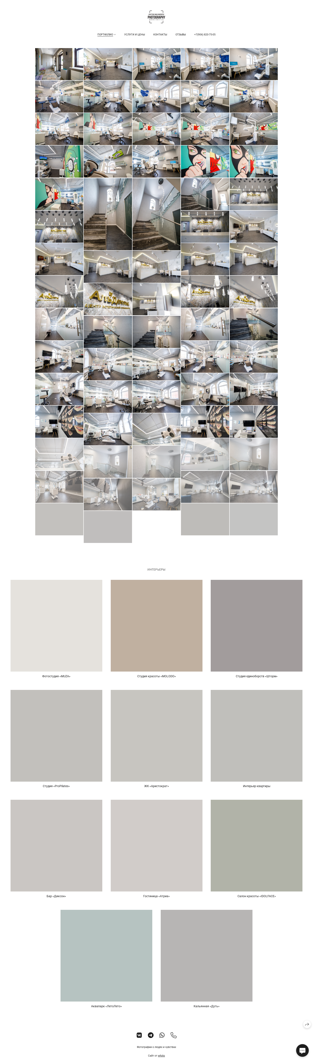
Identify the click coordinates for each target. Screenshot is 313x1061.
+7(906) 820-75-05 (205, 34)
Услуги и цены (134, 34)
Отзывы (180, 34)
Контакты (160, 34)
